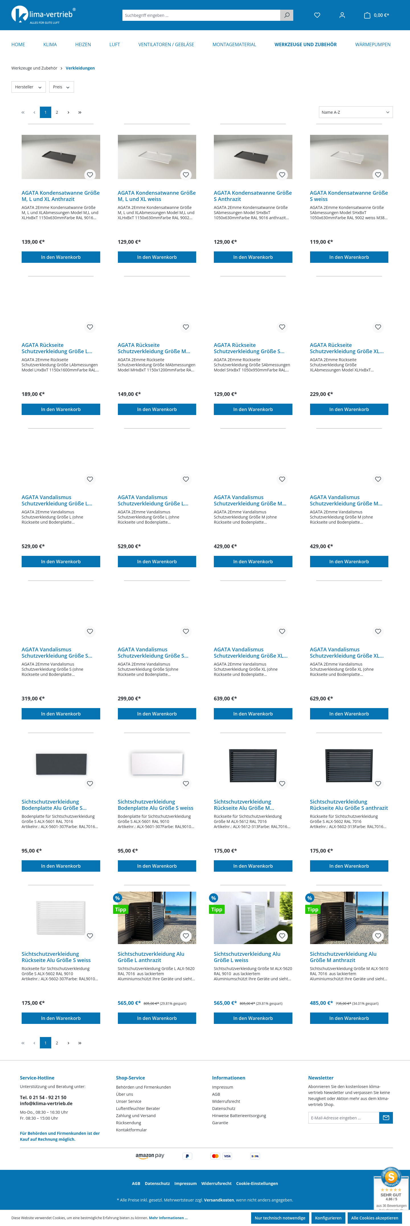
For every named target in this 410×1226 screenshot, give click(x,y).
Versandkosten (219, 1200)
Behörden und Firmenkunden (143, 1087)
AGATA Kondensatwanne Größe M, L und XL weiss (157, 196)
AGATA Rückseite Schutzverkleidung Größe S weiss (247, 348)
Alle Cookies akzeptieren (374, 1218)
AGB (216, 1094)
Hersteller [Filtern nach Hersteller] (28, 87)
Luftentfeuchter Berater (138, 1108)
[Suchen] (286, 15)
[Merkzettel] (317, 15)
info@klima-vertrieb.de (46, 1103)
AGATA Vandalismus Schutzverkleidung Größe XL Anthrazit (249, 652)
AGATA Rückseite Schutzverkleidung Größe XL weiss (345, 348)
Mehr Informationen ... (168, 1217)
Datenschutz (223, 1108)
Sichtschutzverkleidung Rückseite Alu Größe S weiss (56, 957)
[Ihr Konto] (342, 15)
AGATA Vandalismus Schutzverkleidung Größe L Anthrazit (55, 500)
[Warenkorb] (376, 15)
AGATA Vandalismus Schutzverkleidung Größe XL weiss (345, 652)
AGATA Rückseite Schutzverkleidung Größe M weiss (152, 348)
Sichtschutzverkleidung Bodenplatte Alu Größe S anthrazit (52, 804)
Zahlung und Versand (136, 1115)
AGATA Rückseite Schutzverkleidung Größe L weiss (55, 348)
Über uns (124, 1094)
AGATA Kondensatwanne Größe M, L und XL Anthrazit (61, 196)
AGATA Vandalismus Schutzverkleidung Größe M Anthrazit (248, 500)
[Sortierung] (356, 112)
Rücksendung (128, 1122)
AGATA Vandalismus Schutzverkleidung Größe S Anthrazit (55, 652)
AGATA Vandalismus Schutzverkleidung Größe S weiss (151, 652)
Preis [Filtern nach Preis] (61, 87)
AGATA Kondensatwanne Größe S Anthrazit (253, 196)
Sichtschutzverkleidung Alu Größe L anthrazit (151, 957)
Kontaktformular (131, 1130)
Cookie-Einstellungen (257, 1183)
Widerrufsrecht (226, 1101)
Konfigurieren (328, 1218)
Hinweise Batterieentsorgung (239, 1115)
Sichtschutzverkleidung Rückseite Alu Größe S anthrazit (349, 804)
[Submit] (386, 1118)
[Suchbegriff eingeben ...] (201, 15)
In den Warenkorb (61, 257)
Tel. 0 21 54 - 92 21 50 (43, 1097)
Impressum (222, 1087)
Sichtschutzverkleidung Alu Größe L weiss (247, 957)
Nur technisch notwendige (280, 1218)
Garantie (220, 1122)
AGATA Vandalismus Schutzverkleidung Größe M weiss (344, 500)
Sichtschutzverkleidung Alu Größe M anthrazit (343, 957)
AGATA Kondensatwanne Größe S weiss (349, 196)
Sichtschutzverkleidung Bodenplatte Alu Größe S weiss (156, 804)
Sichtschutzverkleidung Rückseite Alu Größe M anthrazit (242, 804)
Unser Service (129, 1101)
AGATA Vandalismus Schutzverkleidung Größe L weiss (151, 500)
